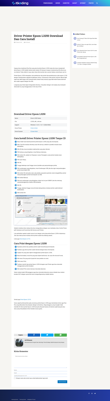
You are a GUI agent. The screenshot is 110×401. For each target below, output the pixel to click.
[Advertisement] (55, 20)
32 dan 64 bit (34, 131)
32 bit (32, 128)
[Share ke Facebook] (34, 335)
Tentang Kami (22, 399)
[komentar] (40, 361)
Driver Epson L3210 (25, 299)
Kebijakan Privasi (31, 399)
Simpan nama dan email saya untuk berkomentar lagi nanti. (32, 378)
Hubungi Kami (14, 399)
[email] (40, 373)
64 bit (35, 128)
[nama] (40, 370)
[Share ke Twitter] (47, 335)
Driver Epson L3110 (25, 239)
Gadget (74, 3)
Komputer (66, 3)
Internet (83, 3)
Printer (91, 3)
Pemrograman (47, 3)
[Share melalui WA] (60, 335)
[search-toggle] (97, 3)
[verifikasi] (40, 376)
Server (57, 3)
